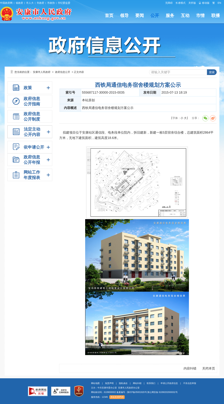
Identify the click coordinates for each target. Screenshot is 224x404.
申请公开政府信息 (169, 383)
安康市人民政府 (41, 72)
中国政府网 (6, 2)
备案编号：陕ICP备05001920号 (131, 392)
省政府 (19, 2)
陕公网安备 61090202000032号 (162, 392)
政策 (28, 87)
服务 (170, 15)
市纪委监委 (64, 2)
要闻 (139, 15)
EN (219, 2)
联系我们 (151, 383)
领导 (124, 15)
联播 (215, 15)
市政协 (51, 2)
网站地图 (95, 383)
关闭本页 (208, 368)
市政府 (40, 2)
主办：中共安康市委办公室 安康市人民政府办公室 (115, 387)
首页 (109, 15)
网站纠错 (137, 383)
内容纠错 (190, 368)
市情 (200, 15)
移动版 (204, 2)
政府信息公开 (62, 72)
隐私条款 (123, 383)
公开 (154, 15)
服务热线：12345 (99, 397)
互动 (185, 15)
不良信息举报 (189, 383)
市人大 (30, 2)
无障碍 (169, 2)
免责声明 (109, 383)
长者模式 (181, 2)
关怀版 (192, 2)
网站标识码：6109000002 (134, 392)
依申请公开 (34, 147)
